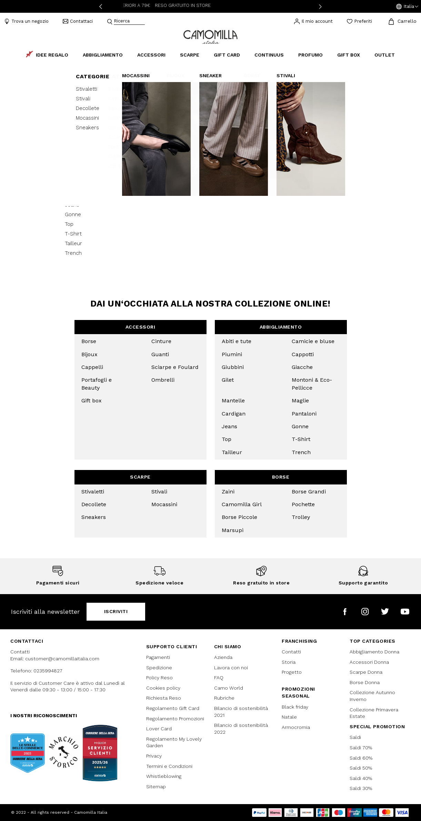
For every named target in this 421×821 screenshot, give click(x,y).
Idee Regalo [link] (47, 55)
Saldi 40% (361, 778)
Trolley (301, 517)
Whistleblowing (163, 776)
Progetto (292, 672)
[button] (407, 6)
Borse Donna (365, 682)
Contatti (291, 651)
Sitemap (156, 786)
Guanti (160, 354)
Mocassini (164, 504)
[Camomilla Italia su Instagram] (365, 611)
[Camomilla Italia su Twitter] (385, 611)
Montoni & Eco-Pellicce (312, 384)
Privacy (154, 756)
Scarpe (140, 477)
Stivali (159, 491)
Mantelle (233, 400)
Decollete (93, 504)
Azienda (223, 657)
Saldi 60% (361, 758)
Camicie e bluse (313, 341)
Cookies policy (163, 688)
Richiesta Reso (163, 698)
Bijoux (89, 354)
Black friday (295, 707)
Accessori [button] (151, 55)
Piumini (232, 354)
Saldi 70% (361, 747)
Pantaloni (304, 413)
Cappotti (303, 354)
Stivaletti (92, 491)
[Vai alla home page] (210, 36)
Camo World (228, 688)
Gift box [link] (348, 55)
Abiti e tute (236, 341)
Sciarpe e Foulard (175, 367)
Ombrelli (162, 380)
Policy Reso (159, 677)
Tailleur (232, 452)
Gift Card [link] (227, 55)
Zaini (228, 491)
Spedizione (159, 667)
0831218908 (316, 73)
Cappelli (92, 367)
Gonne (300, 426)
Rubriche (224, 698)
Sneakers (93, 517)
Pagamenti (158, 657)
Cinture (161, 341)
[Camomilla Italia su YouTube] (405, 611)
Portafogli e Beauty (96, 384)
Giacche (302, 367)
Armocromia (296, 727)
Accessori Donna (369, 662)
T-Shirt (301, 439)
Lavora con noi (231, 667)
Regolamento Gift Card (172, 708)
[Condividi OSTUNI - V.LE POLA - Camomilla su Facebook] (328, 163)
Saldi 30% (361, 788)
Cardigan (233, 413)
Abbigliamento (281, 327)
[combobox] (129, 21)
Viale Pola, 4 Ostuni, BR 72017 (332, 63)
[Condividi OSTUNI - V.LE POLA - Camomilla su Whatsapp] (351, 163)
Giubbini (233, 367)
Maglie (300, 400)
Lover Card (159, 728)
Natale (289, 717)
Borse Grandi (309, 491)
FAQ (218, 677)
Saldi (355, 737)
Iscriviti (116, 611)
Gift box (91, 400)
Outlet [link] (384, 55)
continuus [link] (269, 55)
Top (226, 439)
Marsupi (232, 530)
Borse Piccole (239, 517)
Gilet (228, 380)
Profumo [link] (310, 55)
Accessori (141, 327)
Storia (288, 662)
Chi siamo (227, 646)
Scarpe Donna (366, 672)
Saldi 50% (361, 768)
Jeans (229, 426)
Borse (88, 341)
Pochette (303, 504)
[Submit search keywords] (109, 21)
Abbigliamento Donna (374, 651)
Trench (301, 452)
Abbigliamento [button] (103, 55)
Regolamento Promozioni (175, 718)
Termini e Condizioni (169, 766)
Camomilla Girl (242, 504)
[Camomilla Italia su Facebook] (345, 611)
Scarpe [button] (189, 55)
